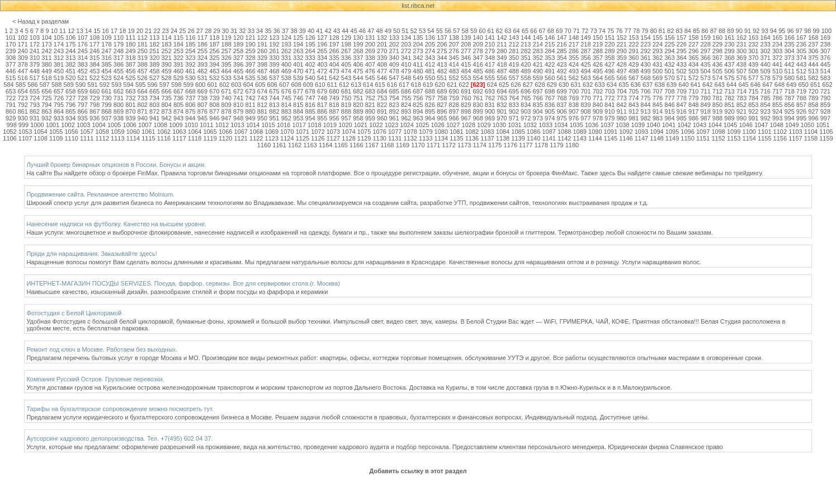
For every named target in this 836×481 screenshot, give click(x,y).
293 (658, 51)
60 (482, 30)
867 (94, 111)
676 (286, 91)
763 (502, 98)
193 (286, 44)
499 (645, 71)
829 (466, 104)
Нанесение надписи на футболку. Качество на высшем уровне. (116, 224)
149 (585, 37)
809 (226, 104)
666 (166, 91)
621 (452, 84)
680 (334, 91)
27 (199, 30)
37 (285, 30)
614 (368, 84)
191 (262, 44)
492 (561, 71)
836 (550, 104)
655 (35, 91)
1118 (194, 138)
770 (585, 98)
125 (298, 37)
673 (250, 91)
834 (526, 104)
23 (165, 30)
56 (448, 30)
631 (575, 84)
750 (346, 98)
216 (561, 44)
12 (71, 30)
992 (766, 118)
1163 (310, 145)
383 (83, 64)
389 (154, 64)
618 (416, 84)
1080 (441, 131)
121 (250, 37)
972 (526, 118)
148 (574, 37)
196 (322, 44)
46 (362, 30)
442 (789, 64)
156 (669, 37)
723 (22, 98)
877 (214, 111)
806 (190, 104)
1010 (191, 125)
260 (262, 51)
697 (538, 91)
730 (106, 98)
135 (418, 37)
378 (22, 64)
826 (430, 104)
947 (226, 118)
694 (502, 91)
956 (334, 118)
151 (609, 37)
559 (538, 77)
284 (550, 51)
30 (225, 30)
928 (825, 111)
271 (394, 51)
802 (143, 104)
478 (394, 71)
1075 (364, 131)
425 (585, 64)
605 (260, 84)
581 (801, 77)
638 (659, 84)
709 (682, 91)
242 (46, 51)
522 (94, 77)
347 (478, 57)
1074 (348, 131)
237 (813, 44)
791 (11, 104)
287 (585, 51)
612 (344, 84)
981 (634, 118)
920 (729, 111)
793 (35, 104)
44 (345, 30)
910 (609, 111)
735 (166, 98)
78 (636, 30)
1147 (641, 138)
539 (298, 77)
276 (454, 51)
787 (789, 98)
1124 (287, 138)
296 (693, 51)
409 (394, 64)
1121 (240, 138)
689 (442, 91)
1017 (299, 125)
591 (92, 84)
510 (777, 71)
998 (11, 125)
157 (682, 37)
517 (35, 77)
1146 (625, 138)
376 (825, 57)
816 (310, 104)
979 (609, 118)
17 (114, 30)
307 (825, 51)
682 (358, 91)
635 (623, 84)
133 (394, 37)
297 (705, 51)
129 (346, 37)
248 (119, 51)
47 (370, 30)
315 (94, 57)
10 (54, 30)
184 (178, 44)
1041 (669, 125)
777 (669, 98)
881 (262, 111)
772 (609, 98)
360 (634, 57)
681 (346, 91)
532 (214, 77)
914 (658, 111)
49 (388, 30)
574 (717, 77)
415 (466, 64)
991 (753, 118)
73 (593, 30)
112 (143, 37)
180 (130, 44)
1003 (83, 125)
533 (226, 77)
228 (705, 44)
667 (178, 91)
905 (550, 111)
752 (370, 98)
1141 (548, 138)
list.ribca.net (418, 5)
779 (693, 98)
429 (634, 64)
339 (382, 57)
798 (94, 104)
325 (214, 57)
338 (370, 57)
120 (238, 37)
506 (729, 71)
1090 (595, 131)
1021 (360, 125)
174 (59, 44)
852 (741, 104)
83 (679, 30)
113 (154, 37)
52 (413, 30)
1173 (464, 145)
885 (310, 111)
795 (59, 104)
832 (502, 104)
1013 (237, 125)
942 (166, 118)
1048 (776, 125)
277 (466, 51)
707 (658, 91)
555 (490, 77)
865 (70, 111)
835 (538, 104)
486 (490, 71)
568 (645, 77)
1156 (780, 138)
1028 (468, 125)
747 (310, 98)
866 (83, 111)
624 (492, 84)
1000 (37, 125)
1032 (530, 125)
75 (610, 30)
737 (190, 98)
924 (777, 111)
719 (801, 91)
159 (705, 37)
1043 (699, 125)
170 (11, 44)
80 (653, 30)
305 (801, 51)
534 (238, 77)
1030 (499, 125)
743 (262, 98)
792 (22, 104)
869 (119, 111)
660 (94, 91)
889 (358, 111)
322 (178, 57)
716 (766, 91)
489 (526, 71)
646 (755, 84)
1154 (749, 138)
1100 (749, 131)
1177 (525, 145)
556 (502, 77)
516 (22, 77)
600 (200, 84)
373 (789, 57)
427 (609, 64)
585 (21, 84)
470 (298, 71)
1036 (591, 125)
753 (382, 98)
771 (598, 98)
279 (490, 51)
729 (94, 98)
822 (382, 104)
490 (538, 71)
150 (598, 37)
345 (454, 57)
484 (466, 71)
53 (422, 30)
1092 (625, 131)
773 (621, 98)
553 (466, 77)
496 (609, 71)
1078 (410, 131)
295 (682, 51)
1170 (417, 145)
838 (574, 104)
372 (777, 57)
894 (418, 111)
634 (612, 84)
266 (334, 51)
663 (130, 91)
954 (310, 118)
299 (729, 51)
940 (143, 118)
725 (46, 98)
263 (298, 51)
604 (248, 84)
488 (514, 71)
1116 (164, 138)
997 (825, 118)
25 (182, 30)
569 (658, 77)
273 (418, 51)
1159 (826, 138)
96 (790, 30)
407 (370, 64)
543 (346, 77)
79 (644, 30)
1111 (86, 138)
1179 (556, 145)
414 (454, 64)
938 (119, 118)
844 (645, 104)
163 (753, 37)
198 (346, 44)
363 (669, 57)
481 (430, 71)
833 (514, 104)
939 (130, 118)
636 (636, 84)
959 (370, 118)
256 (214, 51)
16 (105, 30)
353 (550, 57)
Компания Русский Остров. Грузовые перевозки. (95, 379)
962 (406, 118)
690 (454, 91)
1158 (811, 138)
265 (322, 51)
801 (130, 104)
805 (178, 104)
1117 (179, 138)
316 (106, 57)
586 (32, 84)
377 (11, 64)
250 (143, 51)
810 (238, 104)
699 (561, 91)
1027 (453, 125)
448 (35, 71)
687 (418, 91)
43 (336, 30)
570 (669, 77)
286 (574, 51)
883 (286, 111)
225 (669, 44)
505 (717, 71)
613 (356, 84)
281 (514, 51)
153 (634, 37)
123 (274, 37)
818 (334, 104)
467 (262, 71)
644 (731, 84)
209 (478, 44)
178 (106, 44)
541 (322, 77)
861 (22, 111)
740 (226, 98)
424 (574, 64)
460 (178, 71)
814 (286, 104)
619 (428, 84)
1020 (345, 125)
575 (729, 77)
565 (609, 77)
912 (634, 111)
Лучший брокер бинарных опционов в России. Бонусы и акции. (116, 164)
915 (669, 111)
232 (753, 44)
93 (765, 30)
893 (406, 111)
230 (729, 44)
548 (406, 77)
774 (634, 98)
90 (739, 30)
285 (561, 51)
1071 (302, 131)
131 (370, 37)
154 (645, 37)
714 (741, 91)
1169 (402, 145)
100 (826, 30)
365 (693, 57)
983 (658, 118)
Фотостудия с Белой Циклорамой (73, 313)
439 (753, 64)
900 (490, 111)
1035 (576, 125)
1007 (145, 125)
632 (588, 84)
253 (178, 51)
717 (777, 91)
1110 (71, 138)
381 (59, 64)
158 (693, 37)
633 (599, 84)
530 (190, 77)
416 (478, 64)
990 (741, 118)
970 (502, 118)
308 (11, 57)
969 (490, 118)
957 (346, 118)
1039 (638, 125)
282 (526, 51)
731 (119, 98)
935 (83, 118)
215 (550, 44)
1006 (129, 125)
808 (214, 104)
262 (286, 51)
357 (598, 57)
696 (526, 91)
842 (621, 104)
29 (217, 30)
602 (224, 84)
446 (11, 71)
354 (561, 57)
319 (143, 57)
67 (542, 30)
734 (154, 98)
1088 (564, 131)
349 (502, 57)
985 (682, 118)
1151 (703, 138)
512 (801, 71)
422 (550, 64)
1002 (67, 125)
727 (70, 98)
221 (621, 44)
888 (346, 111)
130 (358, 37)
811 (250, 104)
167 (801, 37)
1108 (40, 138)
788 (801, 98)
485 (478, 71)
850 (717, 104)
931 (35, 118)
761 (478, 98)
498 (634, 71)
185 (190, 44)
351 (526, 57)
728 (83, 98)
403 (322, 64)
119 (226, 37)
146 (550, 37)
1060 (133, 131)
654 (22, 91)
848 (693, 104)
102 (22, 37)
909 (598, 111)
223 (645, 44)
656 (46, 91)
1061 (148, 131)
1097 (703, 131)
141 (490, 37)
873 (166, 111)
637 (648, 84)
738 (202, 98)
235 (789, 44)
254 (190, 51)
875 (190, 111)
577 (753, 77)
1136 (472, 138)
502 (682, 71)
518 (46, 77)
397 (250, 64)
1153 (733, 138)
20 (139, 30)
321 (166, 57)
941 (154, 118)
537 (274, 77)
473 (334, 71)
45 (354, 30)
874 (178, 111)
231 (741, 44)
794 (46, 104)
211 (502, 44)
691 (466, 91)
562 (574, 77)
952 (286, 118)
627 (528, 84)
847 (682, 104)
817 (322, 104)
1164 (325, 145)
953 (298, 118)
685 (394, 91)
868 (106, 111)
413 (442, 64)
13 (80, 30)
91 (747, 30)
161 (729, 37)
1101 (764, 131)
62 (499, 30)
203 (406, 44)
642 (707, 84)
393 (202, 64)
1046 (745, 125)
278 (478, 51)
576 (741, 77)
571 (682, 77)
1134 (441, 138)
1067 (240, 131)
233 (766, 44)
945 (202, 118)
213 (526, 44)
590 (80, 84)
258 (238, 51)
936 (94, 118)
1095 (672, 131)
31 (233, 30)
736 (178, 98)
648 (779, 84)
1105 (826, 131)
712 (717, 91)
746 (298, 98)
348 (490, 57)
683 (370, 91)
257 (226, 51)
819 (346, 104)
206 (442, 44)
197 (334, 44)
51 (405, 30)
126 (310, 37)
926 (801, 111)
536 (262, 77)
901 (502, 111)
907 (574, 111)
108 (94, 37)
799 (106, 104)
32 (242, 30)
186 (202, 44)
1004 (98, 125)
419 (514, 64)
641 (696, 84)
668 (190, 91)
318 (130, 57)
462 (202, 71)
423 (561, 64)
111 (130, 37)
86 (704, 30)
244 (70, 51)
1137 (487, 138)
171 (22, 44)
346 (466, 57)
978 (598, 118)
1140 (533, 138)
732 (130, 98)
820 (358, 104)
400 (286, 64)
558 (526, 77)
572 (693, 77)
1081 (456, 131)
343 (430, 57)
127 (322, 37)
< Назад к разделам (40, 21)
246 (94, 51)
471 (310, 71)
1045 (730, 125)
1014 (252, 125)
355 (574, 57)
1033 (545, 125)
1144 (595, 138)
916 (682, 111)
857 (801, 104)
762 (490, 98)
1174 (479, 145)
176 (83, 44)
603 (236, 84)
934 (70, 118)
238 (825, 44)
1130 (379, 138)
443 (801, 64)
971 (514, 118)
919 (717, 111)
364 (682, 57)
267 (346, 51)
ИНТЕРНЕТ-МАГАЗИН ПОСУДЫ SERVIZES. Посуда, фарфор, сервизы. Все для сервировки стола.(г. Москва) (182, 283)
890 (370, 111)
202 (394, 44)
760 (466, 98)
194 (298, 44)
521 (83, 77)
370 (753, 57)
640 (683, 84)
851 (729, 104)
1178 (541, 145)
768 (561, 98)
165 (777, 37)
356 (585, 57)
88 (722, 30)
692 (478, 91)
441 (777, 64)
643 (720, 84)
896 (442, 111)
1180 (572, 145)
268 (358, 51)
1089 (580, 131)
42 (328, 30)
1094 (656, 131)
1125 (302, 138)
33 (251, 30)
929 (11, 118)
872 (154, 111)
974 (550, 118)
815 (298, 104)
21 (148, 30)
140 (478, 37)
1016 (283, 125)
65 (525, 30)
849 (705, 104)
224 (658, 44)
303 (777, 51)
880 (250, 111)
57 (456, 30)
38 (293, 30)
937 (106, 118)
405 (346, 64)
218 (585, 44)
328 (250, 57)
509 (766, 71)
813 (274, 104)
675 (274, 91)
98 (807, 30)
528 (166, 77)
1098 (718, 131)
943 (178, 118)
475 (358, 71)
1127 (333, 138)
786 (777, 98)
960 (382, 118)
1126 (317, 138)
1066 (225, 131)
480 (418, 71)
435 (705, 64)
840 (598, 104)
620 (440, 84)
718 (789, 91)
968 (478, 118)
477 (382, 71)
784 (753, 98)
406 (358, 64)
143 (514, 37)
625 (504, 84)
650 (803, 84)
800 (119, 104)
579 (777, 77)
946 (214, 118)
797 (83, 104)
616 (392, 84)
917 (693, 111)
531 (202, 77)
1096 (687, 131)
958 (358, 118)
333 (310, 57)
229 (717, 44)
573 (705, 77)
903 (526, 111)
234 (777, 44)
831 (490, 104)
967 (466, 118)
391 (178, 64)
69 (559, 30)
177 (94, 44)
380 (46, 64)
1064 (194, 131)
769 (574, 98)
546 (382, 77)
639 (672, 84)
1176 (510, 145)
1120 (225, 138)
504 (705, 71)
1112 (102, 138)
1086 (533, 131)
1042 (684, 125)
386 (119, 64)
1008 (160, 125)
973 (538, 118)
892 (394, 111)
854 (766, 104)
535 (250, 77)
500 (658, 71)
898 (466, 111)
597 (164, 84)
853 (753, 104)
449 (46, 71)
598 (176, 84)
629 (552, 84)
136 (430, 37)
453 (94, 71)
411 (418, 64)
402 (310, 64)
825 (418, 104)
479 (406, 71)
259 (250, 51)
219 (598, 44)
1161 (279, 145)
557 (514, 77)
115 (178, 37)
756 (418, 98)
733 (143, 98)
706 (645, 91)
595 (140, 84)
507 (741, 71)
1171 (433, 145)
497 (621, 71)
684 (382, 91)
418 (502, 64)
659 (83, 91)
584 (8, 84)
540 (310, 77)
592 (105, 84)
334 (322, 57)
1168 (387, 145)
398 (262, 64)
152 (621, 37)
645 (743, 84)
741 (238, 98)
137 (442, 37)
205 (430, 44)
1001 (52, 125)
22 (156, 30)
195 (310, 44)
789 (813, 98)
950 (262, 118)
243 (59, 51)
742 (250, 98)
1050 (807, 125)
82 (670, 30)
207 (454, 44)
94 (773, 30)
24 (174, 30)
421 (538, 64)
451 (70, 71)
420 (526, 64)
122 (262, 37)
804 (166, 104)
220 (609, 44)
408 (382, 64)
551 (442, 77)
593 (116, 84)
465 (238, 71)
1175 (495, 145)
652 (827, 84)
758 (442, 98)
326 (226, 57)
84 (687, 30)
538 (286, 77)
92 (756, 30)
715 (753, 91)
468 (274, 71)
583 (825, 77)
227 (693, 44)
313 (70, 57)
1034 (561, 125)
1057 (86, 131)
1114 (133, 138)
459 (166, 71)
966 (454, 118)
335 (334, 57)
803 (154, 104)
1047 (761, 125)
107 (83, 37)
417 (490, 64)
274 (430, 51)
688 (430, 91)
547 (394, 77)
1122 (256, 138)
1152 (718, 138)
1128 (348, 138)
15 (96, 30)
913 (645, 111)
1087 (548, 131)
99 (816, 30)
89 (730, 30)
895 (430, 111)
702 (598, 91)
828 (454, 104)
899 (478, 111)
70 (567, 30)
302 (766, 51)
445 (825, 64)
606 (272, 84)
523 (106, 77)
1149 (672, 138)
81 (662, 30)
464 (226, 71)
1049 (792, 125)
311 (46, 57)
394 (214, 64)
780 (705, 98)
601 (212, 84)
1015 (268, 125)
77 (628, 30)
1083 (487, 131)
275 (442, 51)
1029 (483, 125)
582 (813, 77)
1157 (795, 138)
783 (741, 98)
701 (585, 91)
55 (439, 30)
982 (645, 118)
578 (766, 77)
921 (741, 111)
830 (478, 104)
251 (154, 51)
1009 (175, 125)
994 (789, 118)
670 (214, 91)
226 (682, 44)
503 (693, 71)
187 (214, 44)
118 (214, 37)
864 (59, 111)
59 (473, 30)
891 (382, 111)
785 (766, 98)
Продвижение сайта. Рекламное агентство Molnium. (100, 194)
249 (130, 51)
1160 (264, 145)
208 (466, 44)
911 (621, 111)
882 (274, 111)
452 (83, 71)
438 (741, 64)
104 (46, 37)
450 (59, 71)
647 (767, 84)
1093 (641, 131)
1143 (580, 138)
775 (645, 98)
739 (214, 98)
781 (717, 98)
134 (406, 37)
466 (250, 71)
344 (442, 57)
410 (406, 64)
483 (454, 71)
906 (561, 111)
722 (11, 98)
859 (825, 104)
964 (430, 118)
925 (789, 111)
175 (70, 44)
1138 (502, 138)
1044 (714, 125)
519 (59, 77)
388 (143, 64)
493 (574, 71)
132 (382, 37)
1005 (114, 125)
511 (789, 71)
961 (394, 118)
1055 (56, 131)
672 (238, 91)
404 (334, 64)
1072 (317, 131)
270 (382, 51)
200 (370, 44)
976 (574, 118)
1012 (222, 125)
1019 (330, 125)
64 (516, 30)
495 (598, 71)
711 (705, 91)
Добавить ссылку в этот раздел (417, 471)
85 (696, 30)
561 (561, 77)
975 (561, 118)
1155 (764, 138)
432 (669, 64)
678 (310, 91)
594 (129, 84)
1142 (564, 138)
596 (152, 84)
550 (430, 77)
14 (88, 30)
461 (190, 71)
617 (404, 84)
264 (310, 51)
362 (658, 57)
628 (540, 84)
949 (250, 118)
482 (442, 71)
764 (514, 98)
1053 (25, 131)
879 (238, 111)
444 (813, 64)
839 (585, 104)
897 (454, 111)
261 (274, 51)
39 (302, 30)
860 (11, 111)
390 (166, 64)
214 (538, 44)
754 (394, 98)
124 (286, 37)
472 (322, 71)
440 (766, 64)
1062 (164, 131)
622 (464, 84)
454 (106, 71)
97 (799, 30)
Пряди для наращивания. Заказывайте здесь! (91, 253)
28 (208, 30)
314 (83, 57)
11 (62, 30)
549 (418, 77)
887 (334, 111)
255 (202, 51)
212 (514, 44)
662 (119, 91)
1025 (422, 125)
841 (609, 104)
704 (621, 91)
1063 (179, 131)
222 (634, 44)
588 (56, 84)
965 (442, 118)
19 (130, 30)
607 (284, 84)
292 (645, 51)
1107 (25, 138)
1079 (425, 131)
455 (119, 71)
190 (250, 44)
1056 (71, 131)
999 (23, 125)
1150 (687, 138)
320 (154, 57)
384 (94, 64)
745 (286, 98)
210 (490, 44)
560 (550, 77)
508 (753, 71)
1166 (356, 145)
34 (259, 30)
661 (106, 91)
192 (274, 44)
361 (645, 57)
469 (286, 71)
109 (106, 37)
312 (59, 57)
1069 (271, 131)
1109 (56, 138)
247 (106, 51)
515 (11, 77)
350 (514, 57)
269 (370, 51)
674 (262, 91)
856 (789, 104)
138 (454, 37)
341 (406, 57)
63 (507, 30)
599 (188, 84)
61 (491, 30)
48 (379, 30)
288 (598, 51)
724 (35, 98)
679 (322, 91)
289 (609, 51)
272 (406, 51)
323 (190, 57)
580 (789, 77)
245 (83, 51)
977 (585, 118)
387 (130, 64)
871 (143, 111)
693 (490, 91)
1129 (364, 138)
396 (238, 64)
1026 (437, 125)
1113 (117, 138)
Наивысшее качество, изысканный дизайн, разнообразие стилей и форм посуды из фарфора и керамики (177, 291)
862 (35, 111)
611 (332, 84)
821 (370, 104)
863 (46, 111)
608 (296, 84)
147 (561, 37)
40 (311, 30)
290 (621, 51)
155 (658, 37)
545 (370, 77)
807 (202, 104)
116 (190, 37)
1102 (780, 131)
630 (564, 84)
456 (130, 71)
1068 (256, 131)
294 (669, 51)
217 (574, 44)
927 (813, 111)
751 (358, 98)
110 (119, 37)
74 (602, 30)
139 (466, 37)
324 (202, 57)
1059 (117, 131)
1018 (314, 125)
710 (693, 91)
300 (741, 51)
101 (11, 37)
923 (766, 111)
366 (705, 57)
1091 (610, 131)
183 (166, 44)
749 (334, 98)
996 (813, 118)
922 (753, 111)
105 (59, 37)
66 (533, 30)
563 (585, 77)
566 (621, 77)
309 (22, 57)
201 (382, 44)
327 (238, 57)
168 (813, 37)
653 (11, 91)
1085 (518, 131)
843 (634, 104)
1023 (391, 125)
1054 (40, 131)
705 (634, 91)
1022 (375, 125)
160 (717, 37)
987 (705, 118)
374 (801, 57)
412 (430, 64)
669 (202, 91)
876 (202, 111)
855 (777, 104)
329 (262, 57)
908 (585, 111)
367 (717, 57)
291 (634, 51)
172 (35, 44)
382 (70, 64)
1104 (811, 131)
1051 (822, 125)
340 (394, 57)
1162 (294, 145)
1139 (518, 138)
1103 (795, 131)
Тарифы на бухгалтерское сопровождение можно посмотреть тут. (120, 408)
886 (322, 111)
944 (190, 118)
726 (59, 98)
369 (741, 57)
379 (35, 64)
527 (154, 77)
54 (430, 30)
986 (693, 118)
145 (538, 37)
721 (825, 91)
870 (130, 111)
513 (813, 71)
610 (320, 84)
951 (274, 118)
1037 (606, 125)
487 (502, 71)
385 (106, 64)
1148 (656, 138)
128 (334, 37)
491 (550, 71)
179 (119, 44)
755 (406, 98)
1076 (379, 131)
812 (262, 104)
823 (394, 104)
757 (430, 98)
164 (766, 37)
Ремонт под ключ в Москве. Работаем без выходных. (101, 349)
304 (789, 51)
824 (406, 104)
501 (669, 71)
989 (729, 118)
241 (35, 51)
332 (298, 57)
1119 (209, 138)
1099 (733, 131)
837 (561, 104)
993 (777, 118)
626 (516, 84)
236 (801, 44)
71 (576, 30)
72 (585, 30)
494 (585, 71)
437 (729, 64)
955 (322, 118)
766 (538, 98)
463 (214, 71)
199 (358, 44)
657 (59, 91)
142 (502, 37)
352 (538, 57)
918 (705, 111)
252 (166, 51)
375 (813, 57)
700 (574, 91)
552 (454, 77)
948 (238, 118)
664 (143, 91)
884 (298, 111)
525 (130, 77)
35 (268, 30)
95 (781, 30)
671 (226, 91)
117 (202, 37)
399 (274, 64)
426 (598, 64)
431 (658, 64)
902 (514, 111)
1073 (333, 131)
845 (658, 104)
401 (298, 64)
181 (143, 44)
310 (35, 57)
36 (276, 30)
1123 (271, 138)
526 (143, 77)
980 (621, 118)
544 (358, 77)
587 (45, 84)
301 (753, 51)
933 (59, 118)
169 (825, 37)
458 (154, 71)
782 (729, 98)
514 (825, 71)
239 (11, 51)
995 (801, 118)
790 (825, 98)
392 (190, 64)
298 (717, 51)
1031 (514, 125)
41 (319, 30)
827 (442, 104)
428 (621, 64)
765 (526, 98)
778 (682, 98)
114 (166, 37)
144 (526, 37)
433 (682, 64)
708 (669, 91)
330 (274, 57)
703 (609, 91)
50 (396, 30)
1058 (102, 131)
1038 (622, 125)
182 (154, 44)
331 (286, 57)
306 (813, 51)
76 (619, 30)
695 (514, 91)
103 (35, 37)
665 (154, 91)
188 (226, 44)
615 (380, 84)
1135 (456, 138)
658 (70, 91)
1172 (448, 145)
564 (598, 77)
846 (669, 104)
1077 (395, 131)
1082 (472, 131)
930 (22, 118)
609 (308, 84)
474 (346, 71)
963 (418, 118)
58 (465, 30)
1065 (209, 131)
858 (813, 104)
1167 (372, 145)
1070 (287, 131)
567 (634, 77)
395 (226, 64)
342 (418, 57)
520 (70, 77)
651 (815, 84)
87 (713, 30)
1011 (206, 125)
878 (226, 111)
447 (22, 71)
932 (46, 118)
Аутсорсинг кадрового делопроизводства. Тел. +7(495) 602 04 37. (119, 438)
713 (729, 91)
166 (789, 37)
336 (346, 57)
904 (538, 111)
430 (645, 64)
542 (334, 77)
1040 (653, 125)
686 (406, 91)
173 (46, 44)
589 (68, 84)
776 (658, 98)
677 (298, 91)
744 (274, 98)
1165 (341, 145)
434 (693, 64)
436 (717, 64)
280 (502, 51)
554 (478, 77)
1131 (395, 138)
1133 (425, 138)
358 (609, 57)
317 (119, 57)
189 (238, 44)
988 (717, 118)
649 (791, 84)
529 (178, 77)
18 (122, 30)
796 (70, 104)
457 (143, 71)
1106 (9, 138)
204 (418, 44)
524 (119, 77)
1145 (610, 138)
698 (550, 91)
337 (358, 57)
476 (370, 71)
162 (741, 37)
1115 (148, 138)
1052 (9, 131)
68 (550, 30)
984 (669, 118)
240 (22, 51)
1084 (502, 131)
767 (550, 98)
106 (70, 37)
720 (813, 91)
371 (766, 57)
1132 (410, 138)
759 (454, 98)
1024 (406, 125)
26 (191, 30)
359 (621, 57)
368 (729, 57)
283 (538, 51)
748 (322, 98)
